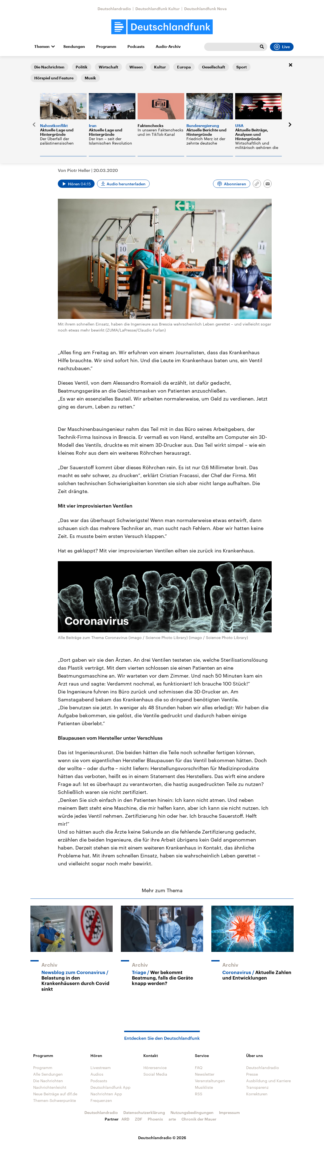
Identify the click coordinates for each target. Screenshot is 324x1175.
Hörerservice (155, 1067)
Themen (42, 46)
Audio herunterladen (126, 184)
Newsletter (204, 1074)
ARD (125, 1119)
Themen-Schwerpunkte (54, 1100)
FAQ (199, 1067)
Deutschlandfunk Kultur (157, 8)
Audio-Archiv (168, 46)
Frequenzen (101, 1100)
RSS (198, 1094)
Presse (252, 1074)
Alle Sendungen (48, 1074)
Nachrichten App (106, 1094)
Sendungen (74, 46)
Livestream (100, 1067)
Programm (106, 46)
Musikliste (204, 1087)
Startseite (39, 64)
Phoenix (155, 1119)
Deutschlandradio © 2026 (162, 1137)
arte (172, 1119)
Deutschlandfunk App (110, 1087)
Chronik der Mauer (199, 1119)
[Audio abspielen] (76, 184)
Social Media (155, 1074)
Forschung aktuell (69, 64)
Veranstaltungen (210, 1080)
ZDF (138, 1119)
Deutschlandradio (114, 8)
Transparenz (257, 1087)
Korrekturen (257, 1094)
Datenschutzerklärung (144, 1112)
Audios (96, 1074)
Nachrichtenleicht (49, 1087)
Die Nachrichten (48, 1080)
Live (282, 47)
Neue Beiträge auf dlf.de (55, 1094)
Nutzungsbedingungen (192, 1112)
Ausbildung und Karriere (268, 1080)
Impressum (229, 1112)
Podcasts (135, 46)
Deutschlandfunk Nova (205, 8)
